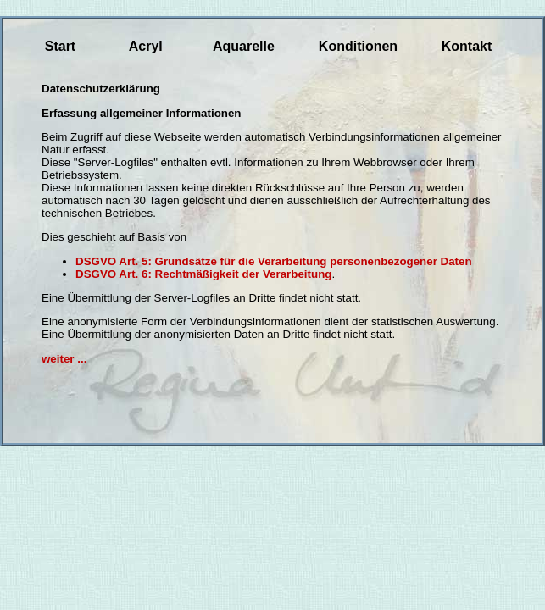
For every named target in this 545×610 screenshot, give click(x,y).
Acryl (146, 46)
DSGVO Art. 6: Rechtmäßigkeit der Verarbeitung (203, 274)
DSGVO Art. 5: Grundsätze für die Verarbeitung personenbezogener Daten (273, 261)
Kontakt (467, 46)
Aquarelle (244, 46)
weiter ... (64, 358)
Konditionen (358, 46)
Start (60, 46)
